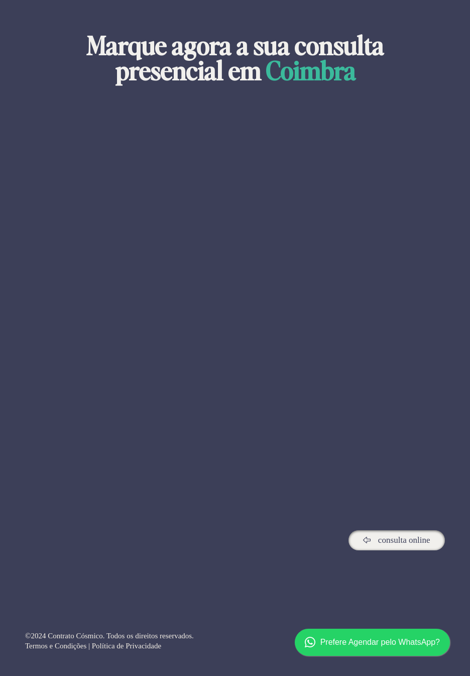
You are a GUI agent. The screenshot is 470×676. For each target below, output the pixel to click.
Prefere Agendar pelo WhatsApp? (372, 642)
